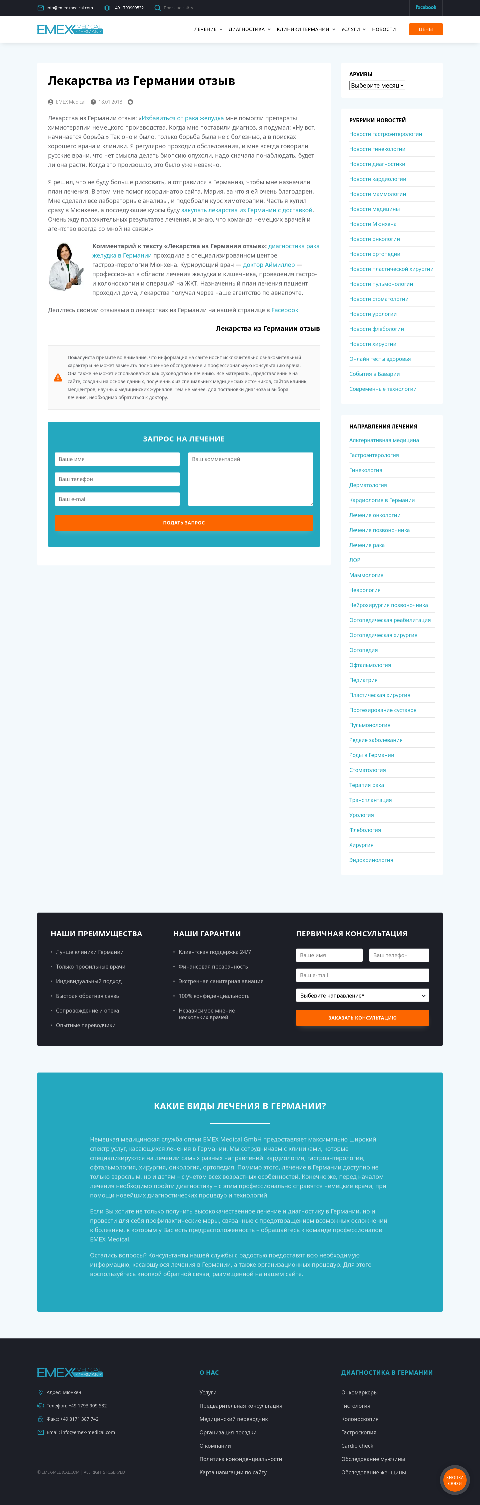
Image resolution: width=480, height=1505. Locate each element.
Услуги (350, 29)
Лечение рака (367, 545)
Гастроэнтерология (374, 455)
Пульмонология (369, 725)
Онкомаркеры (359, 1392)
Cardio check (357, 1445)
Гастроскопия (358, 1432)
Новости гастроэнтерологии (385, 134)
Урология (361, 815)
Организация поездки (227, 1432)
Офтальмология (370, 665)
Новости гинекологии (377, 149)
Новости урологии (373, 314)
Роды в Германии (371, 755)
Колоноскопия (360, 1419)
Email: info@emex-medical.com (76, 1432)
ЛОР (354, 560)
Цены (426, 29)
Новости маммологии (377, 194)
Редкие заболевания (376, 740)
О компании (215, 1445)
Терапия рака (366, 785)
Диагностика (247, 29)
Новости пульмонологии (381, 284)
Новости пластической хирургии (391, 269)
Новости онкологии (374, 239)
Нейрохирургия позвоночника (388, 605)
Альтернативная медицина (384, 440)
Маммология (366, 575)
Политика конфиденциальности (240, 1459)
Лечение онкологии (375, 515)
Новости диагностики (377, 164)
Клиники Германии (303, 29)
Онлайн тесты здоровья (380, 359)
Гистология (355, 1405)
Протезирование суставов (383, 710)
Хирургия (361, 845)
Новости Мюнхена (373, 224)
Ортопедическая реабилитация (390, 620)
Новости (384, 29)
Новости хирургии (372, 344)
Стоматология (367, 770)
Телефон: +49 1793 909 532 (72, 1405)
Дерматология (368, 485)
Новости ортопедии (374, 254)
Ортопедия (363, 650)
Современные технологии (383, 388)
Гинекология (365, 470)
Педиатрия (363, 680)
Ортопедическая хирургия (383, 635)
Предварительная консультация (240, 1405)
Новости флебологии (376, 329)
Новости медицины (374, 209)
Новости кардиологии (377, 179)
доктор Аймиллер (269, 265)
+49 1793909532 (124, 8)
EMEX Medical (66, 102)
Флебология (365, 830)
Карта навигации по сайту (233, 1472)
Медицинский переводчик (233, 1419)
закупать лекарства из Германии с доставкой (246, 210)
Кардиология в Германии (382, 500)
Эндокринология (371, 860)
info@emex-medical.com (65, 8)
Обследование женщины (373, 1472)
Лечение (205, 29)
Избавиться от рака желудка (183, 118)
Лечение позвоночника (379, 530)
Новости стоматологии (379, 299)
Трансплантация (370, 800)
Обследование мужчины (373, 1459)
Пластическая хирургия (379, 695)
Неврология (365, 590)
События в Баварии (374, 373)
